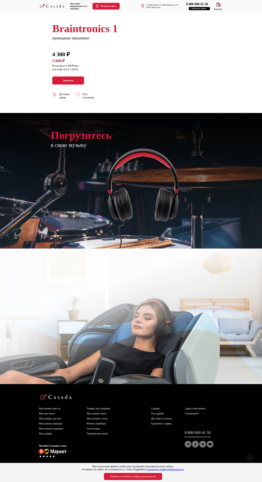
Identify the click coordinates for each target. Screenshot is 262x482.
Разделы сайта (105, 6)
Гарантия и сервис (161, 423)
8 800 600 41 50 (198, 432)
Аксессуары (93, 428)
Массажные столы (97, 418)
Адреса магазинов (195, 408)
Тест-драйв (157, 413)
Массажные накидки (50, 423)
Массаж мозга (47, 413)
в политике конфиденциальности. (165, 469)
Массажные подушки (51, 428)
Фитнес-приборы (96, 423)
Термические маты (97, 433)
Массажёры (45, 433)
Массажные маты (96, 413)
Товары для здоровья (98, 408)
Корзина (218, 7)
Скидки (155, 408)
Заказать (68, 80)
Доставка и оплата (161, 418)
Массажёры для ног (50, 418)
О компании (191, 413)
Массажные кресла (49, 408)
